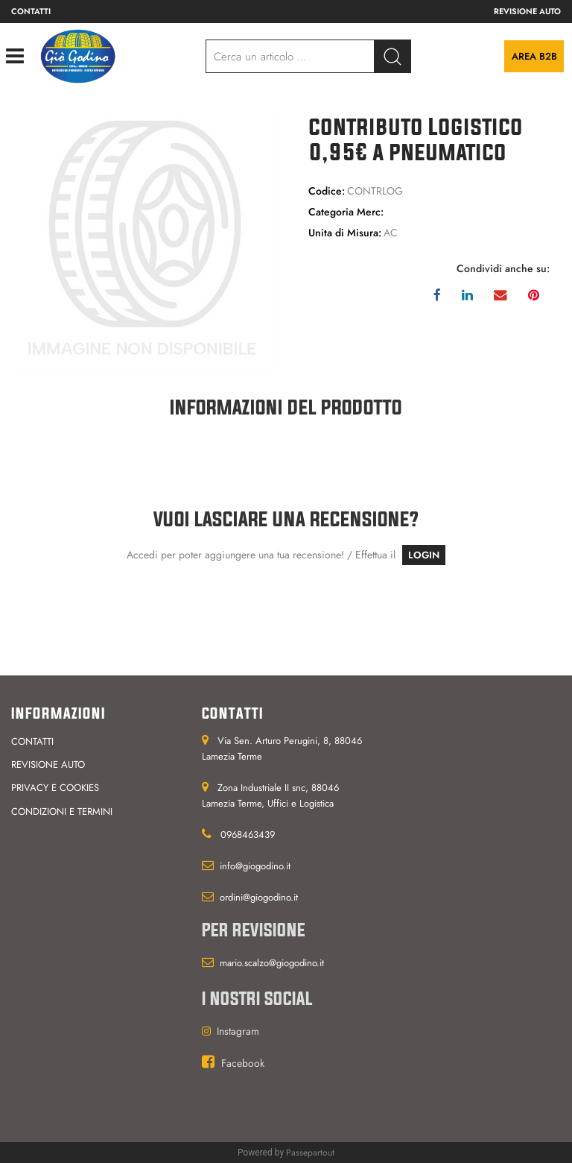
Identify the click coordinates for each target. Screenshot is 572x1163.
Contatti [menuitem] (31, 11)
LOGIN (423, 555)
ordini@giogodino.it (259, 897)
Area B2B (534, 56)
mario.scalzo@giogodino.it (272, 963)
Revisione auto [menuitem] (527, 11)
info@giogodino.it (255, 866)
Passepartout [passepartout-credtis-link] (310, 1152)
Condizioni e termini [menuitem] (61, 811)
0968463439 (247, 835)
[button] (143, 237)
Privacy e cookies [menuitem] (55, 788)
